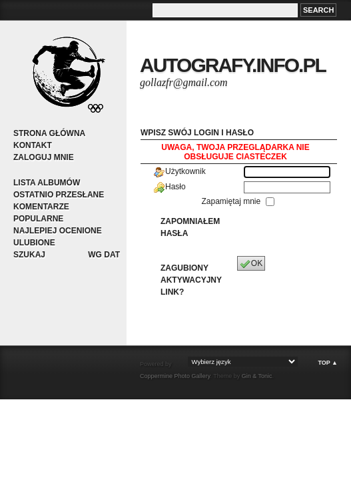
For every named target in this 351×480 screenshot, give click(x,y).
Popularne (38, 218)
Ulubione (34, 242)
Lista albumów (46, 182)
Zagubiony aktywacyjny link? (191, 280)
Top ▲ (328, 362)
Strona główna (49, 133)
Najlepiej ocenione (57, 230)
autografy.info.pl (233, 65)
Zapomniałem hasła (190, 227)
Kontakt (32, 145)
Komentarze (41, 206)
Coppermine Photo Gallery (175, 376)
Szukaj (29, 254)
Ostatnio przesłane (58, 194)
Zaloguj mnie (43, 157)
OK (251, 264)
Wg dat (104, 254)
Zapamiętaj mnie (231, 201)
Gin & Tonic (257, 376)
